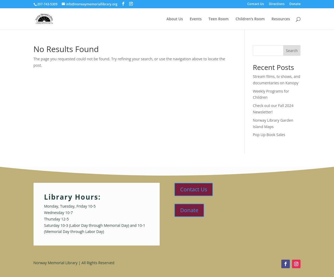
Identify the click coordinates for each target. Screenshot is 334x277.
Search (292, 50)
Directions (276, 4)
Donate (294, 4)
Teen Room (218, 19)
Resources (280, 19)
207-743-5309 (47, 4)
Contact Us (255, 4)
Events (196, 19)
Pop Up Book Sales (269, 134)
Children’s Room (250, 19)
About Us (175, 19)
